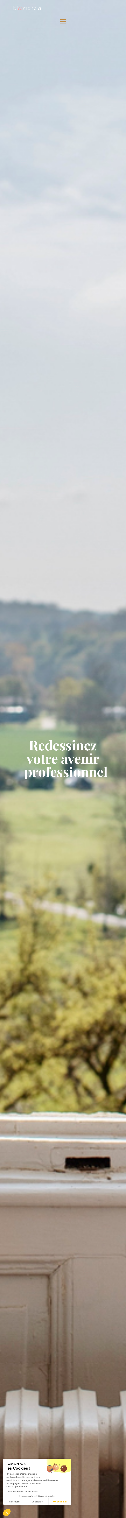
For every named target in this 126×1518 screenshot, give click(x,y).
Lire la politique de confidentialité (22, 1491)
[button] (7, 1512)
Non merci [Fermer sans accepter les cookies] (14, 1501)
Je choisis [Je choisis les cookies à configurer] (37, 1501)
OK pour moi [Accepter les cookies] (60, 1501)
